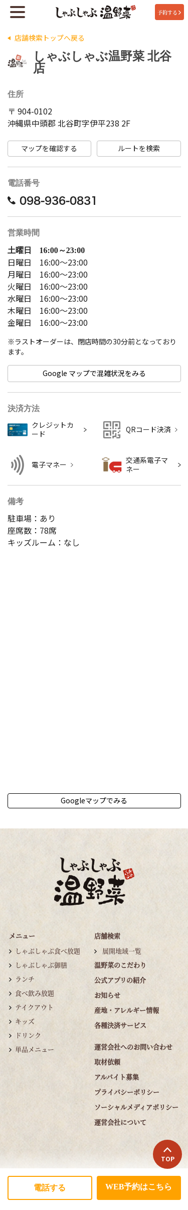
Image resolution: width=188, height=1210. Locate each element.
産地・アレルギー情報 (126, 1010)
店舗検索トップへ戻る (50, 38)
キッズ (25, 1021)
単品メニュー (34, 1049)
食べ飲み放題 (34, 993)
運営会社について (120, 1122)
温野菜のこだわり (120, 965)
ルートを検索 (139, 148)
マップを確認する (49, 148)
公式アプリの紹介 (120, 980)
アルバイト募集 (116, 1076)
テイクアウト (34, 1007)
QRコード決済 (148, 429)
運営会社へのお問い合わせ (133, 1046)
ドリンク (28, 1035)
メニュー (22, 935)
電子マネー (49, 464)
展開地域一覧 (121, 950)
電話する (50, 1187)
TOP (167, 1154)
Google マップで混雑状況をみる (94, 373)
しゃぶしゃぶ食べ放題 (47, 950)
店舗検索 (107, 935)
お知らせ (107, 995)
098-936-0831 (53, 200)
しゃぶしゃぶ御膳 (41, 965)
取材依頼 (107, 1061)
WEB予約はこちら (138, 1186)
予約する (169, 12)
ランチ (25, 979)
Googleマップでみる (94, 800)
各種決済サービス (120, 1025)
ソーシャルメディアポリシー (136, 1107)
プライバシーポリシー (126, 1092)
